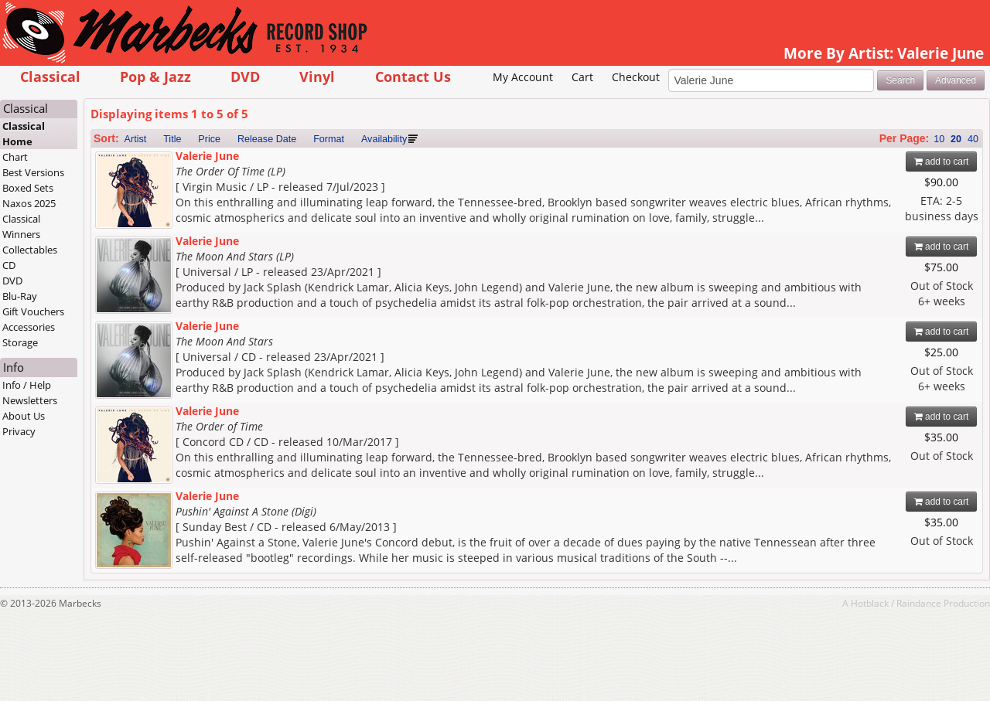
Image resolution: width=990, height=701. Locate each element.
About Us (23, 416)
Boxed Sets (27, 188)
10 (939, 139)
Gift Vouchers (33, 311)
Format (328, 139)
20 (956, 139)
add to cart (941, 161)
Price (209, 139)
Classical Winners (21, 226)
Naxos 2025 (29, 203)
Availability (384, 139)
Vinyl (317, 76)
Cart (582, 77)
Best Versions (33, 172)
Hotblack (870, 603)
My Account (523, 77)
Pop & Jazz (155, 76)
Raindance (918, 603)
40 (973, 139)
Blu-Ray (19, 296)
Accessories (28, 327)
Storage (20, 342)
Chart (15, 157)
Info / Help (26, 385)
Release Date (266, 139)
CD (8, 265)
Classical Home (23, 133)
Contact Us (413, 76)
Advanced (955, 80)
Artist (136, 139)
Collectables (29, 250)
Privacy (19, 431)
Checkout (636, 77)
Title (172, 139)
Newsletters (29, 400)
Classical (50, 76)
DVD (245, 76)
